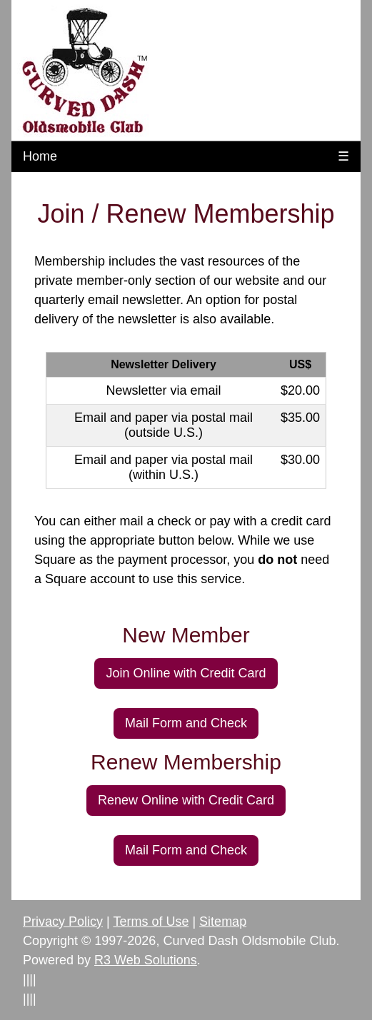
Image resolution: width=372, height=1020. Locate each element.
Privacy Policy (63, 921)
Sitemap (222, 921)
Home (40, 156)
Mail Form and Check (186, 723)
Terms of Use (150, 921)
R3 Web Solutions (145, 960)
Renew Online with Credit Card (186, 800)
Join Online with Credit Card (186, 673)
